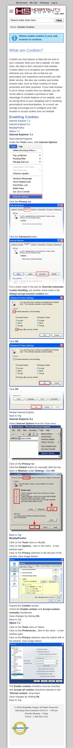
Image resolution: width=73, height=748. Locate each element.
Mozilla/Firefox (16, 127)
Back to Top (15, 415)
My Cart (33, 3)
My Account (21, 3)
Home (13, 27)
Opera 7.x (14, 131)
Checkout (44, 3)
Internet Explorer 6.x (19, 124)
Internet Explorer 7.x (19, 121)
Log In (54, 3)
